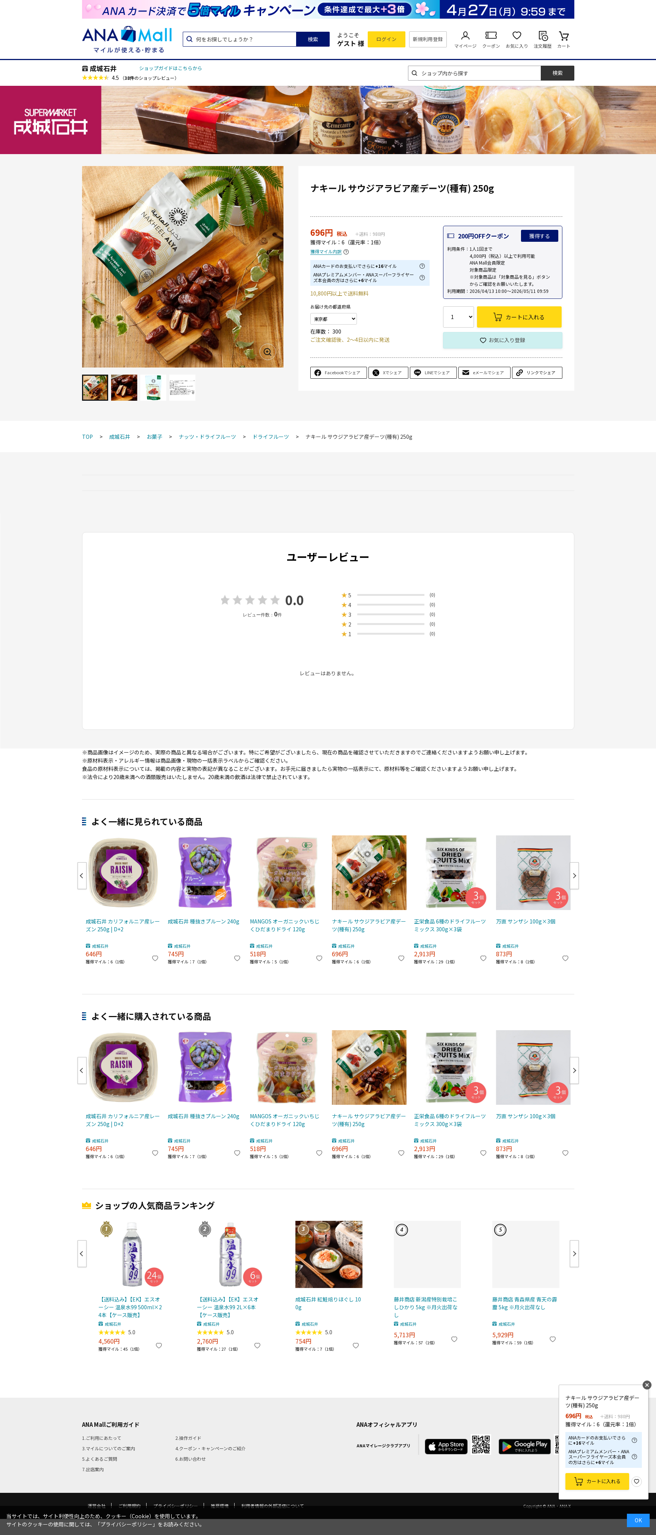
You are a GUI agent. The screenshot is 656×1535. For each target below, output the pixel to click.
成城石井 (103, 68)
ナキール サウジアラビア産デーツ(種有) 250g (369, 925)
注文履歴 (543, 46)
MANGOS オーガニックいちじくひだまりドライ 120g (285, 925)
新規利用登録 (428, 39)
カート (564, 46)
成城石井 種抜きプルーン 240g (203, 921)
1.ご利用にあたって (101, 1438)
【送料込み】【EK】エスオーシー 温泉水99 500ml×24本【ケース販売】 (130, 1307)
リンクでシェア (541, 372)
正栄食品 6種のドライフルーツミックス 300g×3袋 (450, 925)
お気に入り (517, 46)
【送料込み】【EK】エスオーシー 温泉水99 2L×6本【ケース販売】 (227, 1307)
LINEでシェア (437, 372)
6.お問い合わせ (190, 1459)
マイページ (465, 46)
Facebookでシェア (342, 372)
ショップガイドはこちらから (170, 68)
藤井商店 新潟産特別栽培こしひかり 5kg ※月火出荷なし (426, 1307)
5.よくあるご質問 (99, 1459)
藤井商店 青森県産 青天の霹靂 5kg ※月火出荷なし (524, 1303)
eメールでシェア (488, 372)
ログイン (386, 39)
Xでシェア (392, 372)
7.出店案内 (93, 1469)
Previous (82, 875)
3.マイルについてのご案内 (108, 1448)
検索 (313, 39)
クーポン (491, 46)
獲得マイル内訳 (326, 251)
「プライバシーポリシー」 (126, 1524)
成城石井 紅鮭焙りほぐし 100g (328, 1303)
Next (574, 875)
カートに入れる (604, 1481)
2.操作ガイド (188, 1438)
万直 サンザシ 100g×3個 (525, 921)
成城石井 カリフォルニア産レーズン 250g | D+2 (123, 925)
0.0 (294, 600)
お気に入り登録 (507, 340)
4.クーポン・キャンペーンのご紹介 (210, 1448)
